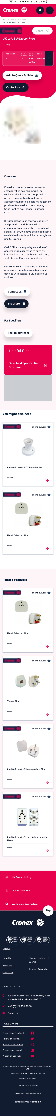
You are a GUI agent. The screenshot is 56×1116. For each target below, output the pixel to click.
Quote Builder (39, 427)
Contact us (13, 87)
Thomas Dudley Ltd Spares (39, 960)
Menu (50, 11)
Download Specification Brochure (24, 365)
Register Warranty (38, 968)
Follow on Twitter (18, 1039)
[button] (4, 20)
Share (42, 31)
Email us (13, 1013)
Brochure (14, 303)
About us (7, 965)
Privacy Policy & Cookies (28, 1085)
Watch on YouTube (18, 1056)
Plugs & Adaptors (17, 20)
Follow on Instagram (18, 1044)
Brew (34, 1078)
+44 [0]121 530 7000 (20, 1006)
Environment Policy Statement (28, 1102)
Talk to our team (18, 333)
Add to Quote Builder (19, 75)
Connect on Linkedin (18, 1050)
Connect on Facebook (18, 1033)
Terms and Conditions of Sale (28, 1093)
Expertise (7, 958)
